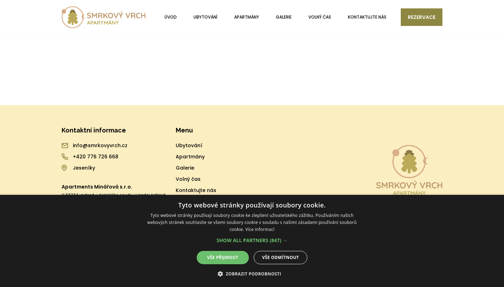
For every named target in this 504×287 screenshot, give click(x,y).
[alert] (252, 241)
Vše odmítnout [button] (280, 257)
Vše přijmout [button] (222, 257)
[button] (252, 240)
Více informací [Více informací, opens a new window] (259, 229)
